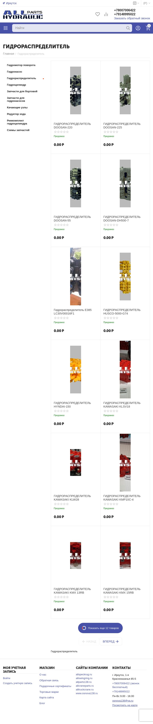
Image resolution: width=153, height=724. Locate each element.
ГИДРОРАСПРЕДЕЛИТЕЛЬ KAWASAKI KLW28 (70, 497)
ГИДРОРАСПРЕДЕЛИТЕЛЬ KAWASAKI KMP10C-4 (119, 497)
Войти (6, 678)
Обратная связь (49, 680)
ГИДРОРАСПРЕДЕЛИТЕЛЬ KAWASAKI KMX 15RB (119, 590)
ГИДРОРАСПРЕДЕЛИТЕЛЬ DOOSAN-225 (119, 125)
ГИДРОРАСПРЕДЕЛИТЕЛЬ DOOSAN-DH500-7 (119, 218)
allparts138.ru (84, 681)
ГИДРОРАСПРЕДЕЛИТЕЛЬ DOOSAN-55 (70, 218)
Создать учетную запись (17, 683)
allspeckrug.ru (84, 674)
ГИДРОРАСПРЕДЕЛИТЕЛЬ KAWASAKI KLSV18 (119, 404)
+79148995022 (128, 14)
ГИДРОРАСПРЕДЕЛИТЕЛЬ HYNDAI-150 (70, 404)
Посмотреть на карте (124, 705)
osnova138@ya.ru (122, 700)
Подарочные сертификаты (55, 686)
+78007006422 (128, 10)
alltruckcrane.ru (85, 689)
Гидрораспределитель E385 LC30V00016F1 (70, 311)
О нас (42, 674)
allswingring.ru (84, 678)
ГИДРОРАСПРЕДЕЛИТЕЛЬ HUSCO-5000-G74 (119, 311)
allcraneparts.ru (85, 685)
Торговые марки (49, 691)
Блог (42, 703)
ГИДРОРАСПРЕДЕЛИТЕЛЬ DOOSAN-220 (70, 125)
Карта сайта (46, 697)
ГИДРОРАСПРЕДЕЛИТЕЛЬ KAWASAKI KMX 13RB (70, 590)
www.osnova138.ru (87, 693)
